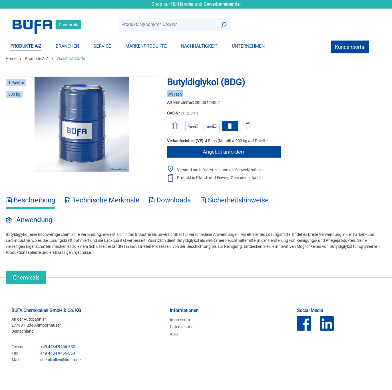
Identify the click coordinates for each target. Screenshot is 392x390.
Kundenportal (350, 47)
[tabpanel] (196, 235)
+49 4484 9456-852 (57, 346)
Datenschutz (181, 327)
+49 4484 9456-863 (57, 353)
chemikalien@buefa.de (60, 359)
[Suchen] (223, 24)
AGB (174, 334)
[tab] (30, 202)
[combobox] (168, 24)
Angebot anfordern (224, 152)
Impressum (180, 319)
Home (11, 58)
